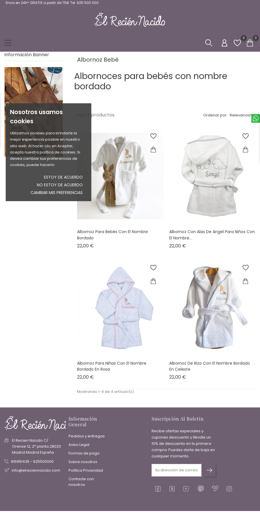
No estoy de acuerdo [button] (60, 185)
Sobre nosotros (82, 462)
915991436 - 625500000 (32, 461)
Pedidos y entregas (86, 436)
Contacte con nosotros (81, 481)
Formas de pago (84, 453)
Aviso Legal (78, 444)
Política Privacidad (85, 470)
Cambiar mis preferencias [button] (57, 192)
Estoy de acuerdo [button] (63, 177)
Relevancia (240, 115)
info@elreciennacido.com (36, 470)
